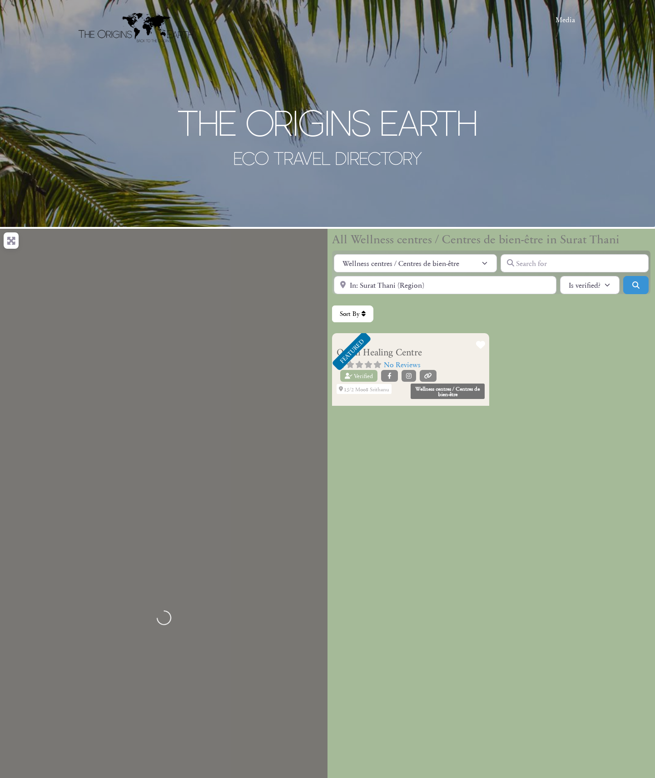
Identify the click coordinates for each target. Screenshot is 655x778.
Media (565, 19)
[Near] (445, 285)
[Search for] (575, 263)
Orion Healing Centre (379, 353)
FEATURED (351, 351)
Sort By (353, 313)
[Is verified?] (590, 285)
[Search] (636, 285)
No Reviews (402, 364)
